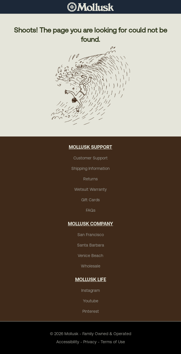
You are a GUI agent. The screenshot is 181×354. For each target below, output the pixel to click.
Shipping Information (90, 168)
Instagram (90, 290)
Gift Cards (90, 199)
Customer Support (90, 158)
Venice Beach (90, 255)
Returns (90, 179)
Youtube (90, 301)
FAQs (90, 210)
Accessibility (67, 341)
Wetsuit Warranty (90, 189)
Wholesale (90, 266)
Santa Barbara (90, 245)
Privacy (90, 341)
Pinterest (90, 311)
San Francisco (90, 234)
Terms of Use (113, 341)
